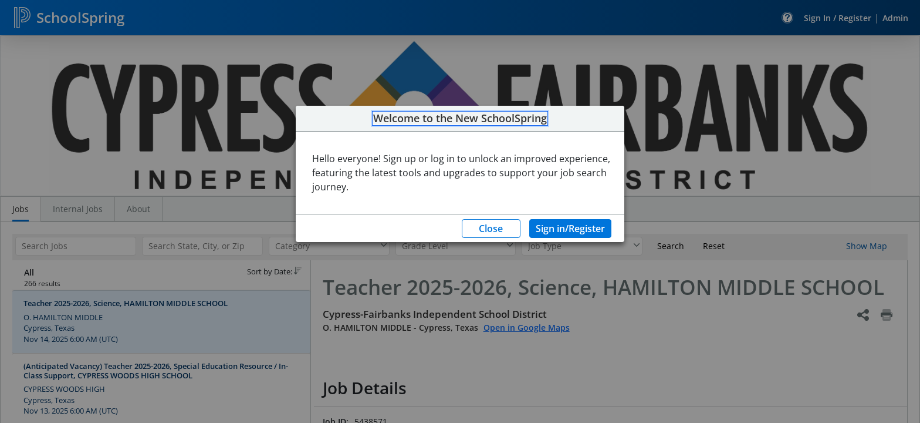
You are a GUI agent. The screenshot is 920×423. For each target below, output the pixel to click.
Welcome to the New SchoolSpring (460, 118)
